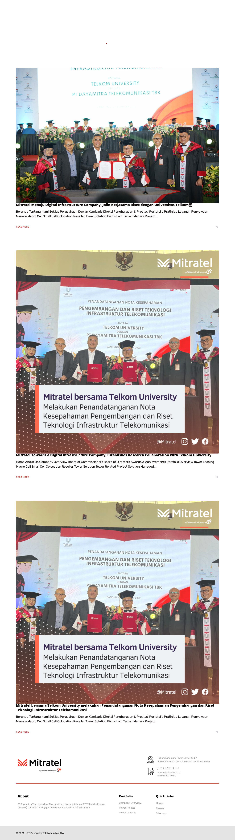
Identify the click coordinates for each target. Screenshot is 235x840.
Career (160, 808)
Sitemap (161, 813)
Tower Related (127, 807)
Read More (22, 226)
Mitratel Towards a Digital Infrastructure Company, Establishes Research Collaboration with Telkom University (113, 455)
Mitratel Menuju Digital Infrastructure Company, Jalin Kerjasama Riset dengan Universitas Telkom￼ (104, 204)
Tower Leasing (127, 812)
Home (100, 43)
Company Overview (130, 802)
